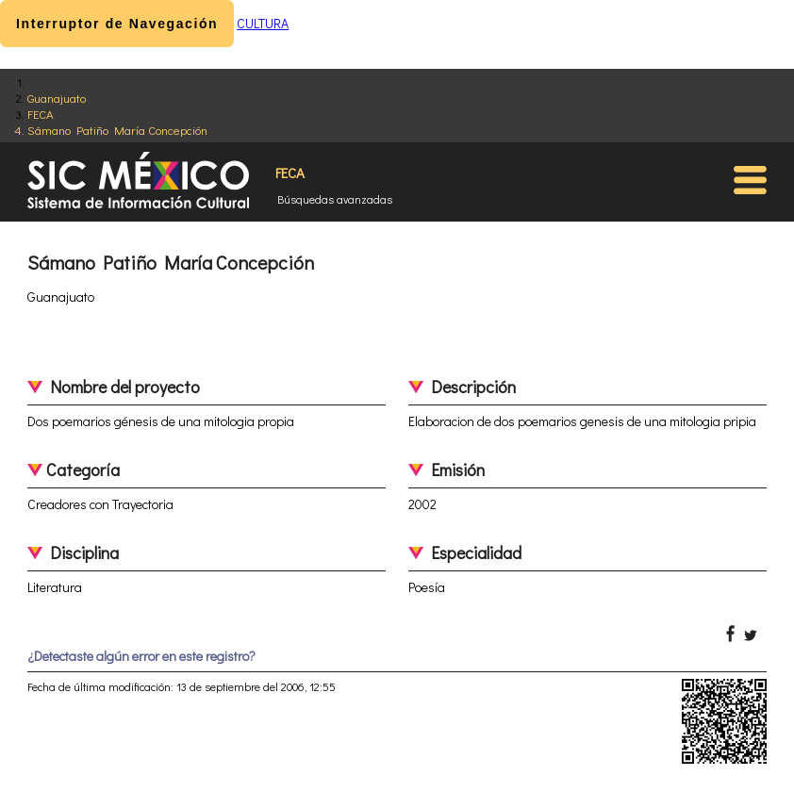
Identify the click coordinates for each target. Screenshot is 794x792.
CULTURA (263, 23)
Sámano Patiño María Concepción (117, 130)
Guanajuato (56, 98)
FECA (40, 114)
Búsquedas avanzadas (334, 198)
